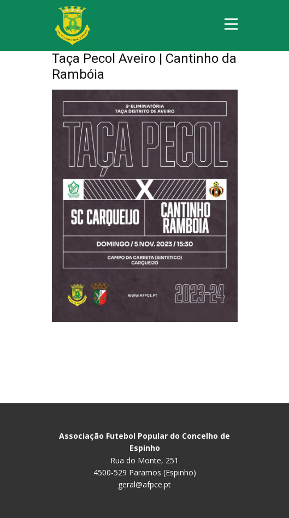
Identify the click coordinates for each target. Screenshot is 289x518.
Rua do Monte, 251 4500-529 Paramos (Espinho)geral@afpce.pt (144, 460)
